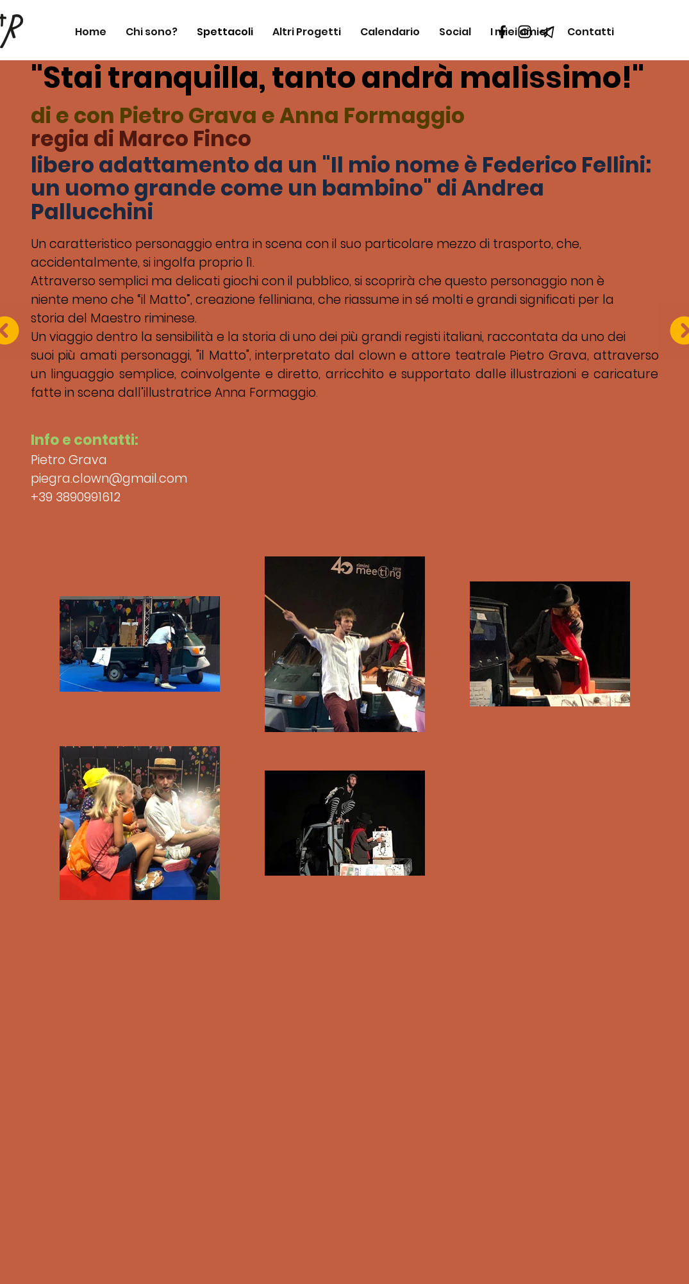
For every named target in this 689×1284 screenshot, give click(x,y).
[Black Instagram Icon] (524, 31)
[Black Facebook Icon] (502, 31)
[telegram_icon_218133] (547, 31)
